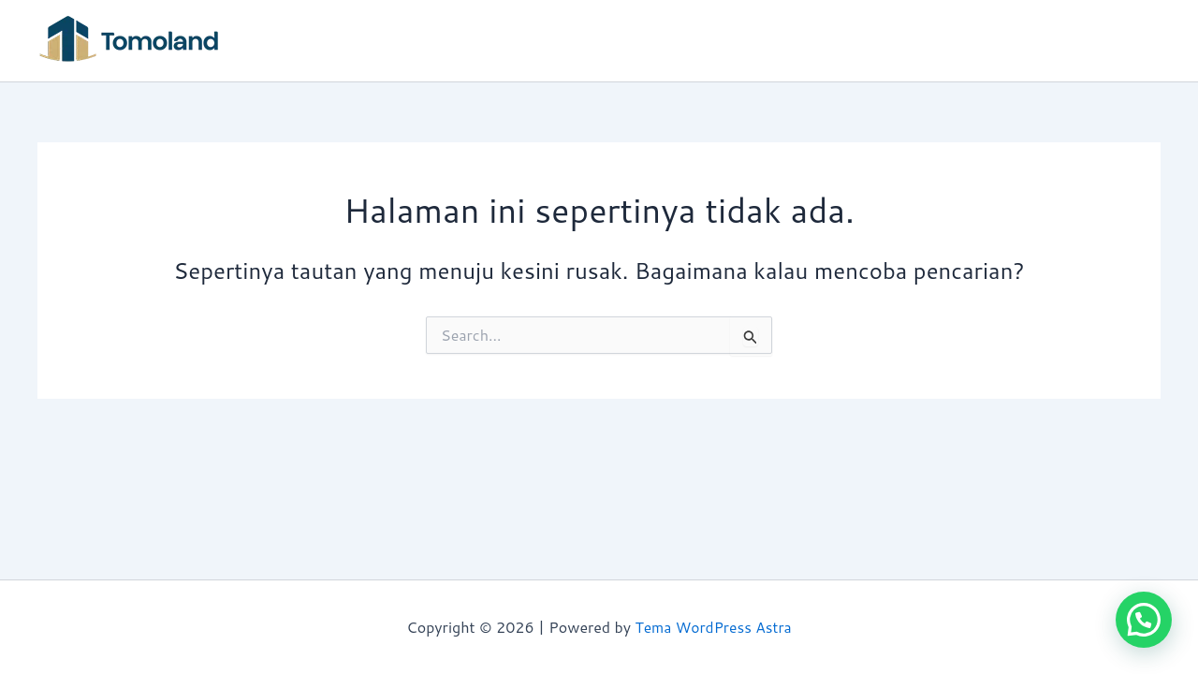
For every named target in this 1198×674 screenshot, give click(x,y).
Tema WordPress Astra (713, 626)
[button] (1144, 620)
